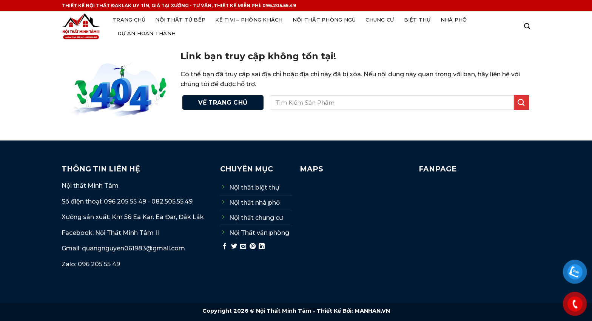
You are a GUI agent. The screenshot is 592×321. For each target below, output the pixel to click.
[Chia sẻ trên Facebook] (225, 246)
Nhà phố (454, 20)
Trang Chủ (129, 20)
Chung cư (379, 20)
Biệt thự (417, 20)
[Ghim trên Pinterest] (253, 246)
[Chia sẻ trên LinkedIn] (262, 246)
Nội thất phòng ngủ (324, 20)
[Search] (527, 26)
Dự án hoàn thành (146, 33)
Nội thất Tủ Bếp (180, 20)
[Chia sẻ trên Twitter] (234, 246)
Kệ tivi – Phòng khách (248, 20)
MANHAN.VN (372, 310)
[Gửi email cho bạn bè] (243, 246)
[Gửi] (521, 102)
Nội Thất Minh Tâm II (127, 232)
